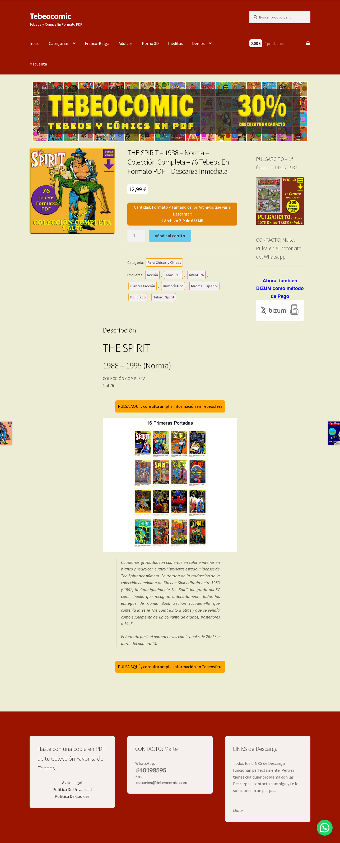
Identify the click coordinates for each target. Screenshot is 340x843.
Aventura (196, 275)
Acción (152, 275)
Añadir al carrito (170, 235)
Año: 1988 (173, 275)
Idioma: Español (204, 286)
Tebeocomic (50, 16)
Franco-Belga (97, 43)
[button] (325, 828)
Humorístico (173, 286)
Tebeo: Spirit (163, 297)
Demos (198, 43)
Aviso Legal (72, 782)
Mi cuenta (38, 64)
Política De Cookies (72, 796)
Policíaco (138, 297)
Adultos (126, 43)
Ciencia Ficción (142, 286)
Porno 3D (150, 43)
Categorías (59, 43)
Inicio (35, 43)
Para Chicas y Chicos (164, 262)
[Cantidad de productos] (136, 236)
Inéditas (175, 43)
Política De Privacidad (72, 789)
